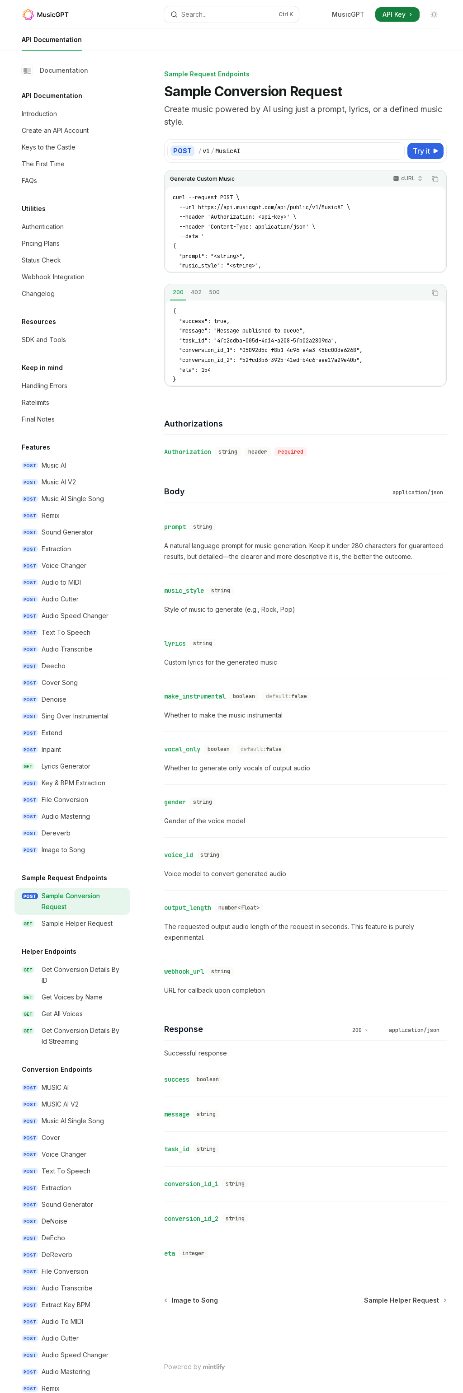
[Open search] (231, 14)
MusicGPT (348, 14)
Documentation (55, 70)
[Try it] (425, 151)
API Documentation (52, 43)
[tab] (178, 292)
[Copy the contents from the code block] (435, 179)
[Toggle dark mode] (434, 14)
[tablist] (295, 292)
